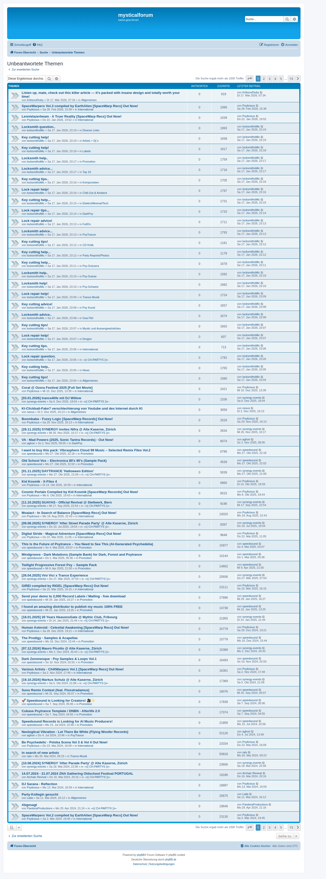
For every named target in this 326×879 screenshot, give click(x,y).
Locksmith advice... (37, 168)
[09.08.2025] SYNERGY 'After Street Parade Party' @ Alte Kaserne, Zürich (80, 523)
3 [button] (269, 78)
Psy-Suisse (90, 276)
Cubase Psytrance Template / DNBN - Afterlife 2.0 (61, 711)
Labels (87, 151)
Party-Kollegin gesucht (40, 794)
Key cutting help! (35, 137)
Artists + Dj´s (91, 140)
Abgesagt (29, 805)
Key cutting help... (36, 200)
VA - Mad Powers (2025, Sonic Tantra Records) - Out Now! (67, 440)
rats (29, 756)
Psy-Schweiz (91, 286)
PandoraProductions (39, 808)
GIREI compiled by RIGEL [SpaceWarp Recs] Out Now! (65, 586)
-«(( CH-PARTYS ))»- (96, 359)
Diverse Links (91, 130)
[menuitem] (37, 45)
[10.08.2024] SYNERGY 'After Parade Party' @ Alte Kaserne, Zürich (75, 763)
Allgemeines (89, 100)
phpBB (140, 855)
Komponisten (91, 182)
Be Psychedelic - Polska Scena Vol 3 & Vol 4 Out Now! (64, 742)
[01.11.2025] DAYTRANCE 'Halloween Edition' (58, 471)
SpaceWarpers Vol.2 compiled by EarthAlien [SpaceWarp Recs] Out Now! (80, 815)
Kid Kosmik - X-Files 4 (39, 481)
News (86, 370)
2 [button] (264, 78)
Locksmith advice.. (37, 314)
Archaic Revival (36, 777)
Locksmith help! (34, 283)
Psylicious (33, 109)
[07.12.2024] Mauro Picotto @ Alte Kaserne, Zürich (62, 648)
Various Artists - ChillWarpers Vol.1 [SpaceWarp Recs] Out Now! (73, 669)
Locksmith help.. (35, 158)
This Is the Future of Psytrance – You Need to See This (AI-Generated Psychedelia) (87, 544)
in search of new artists (40, 753)
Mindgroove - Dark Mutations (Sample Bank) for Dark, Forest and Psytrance (82, 554)
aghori (31, 443)
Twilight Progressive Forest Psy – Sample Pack (59, 565)
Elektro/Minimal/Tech (95, 203)
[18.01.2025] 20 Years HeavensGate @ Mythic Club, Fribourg (69, 617)
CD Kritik (88, 245)
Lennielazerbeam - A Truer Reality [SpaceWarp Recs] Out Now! (71, 116)
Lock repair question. (39, 356)
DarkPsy (88, 213)
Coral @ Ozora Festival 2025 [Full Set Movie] (57, 388)
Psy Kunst (89, 307)
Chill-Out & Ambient (95, 192)
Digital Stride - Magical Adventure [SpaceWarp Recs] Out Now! (71, 534)
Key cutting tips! (35, 241)
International (85, 109)
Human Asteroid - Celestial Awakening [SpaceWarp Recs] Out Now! (75, 627)
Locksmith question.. (38, 127)
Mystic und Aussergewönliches (102, 328)
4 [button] (275, 78)
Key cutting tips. (35, 346)
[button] (249, 79)
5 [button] (281, 78)
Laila (30, 797)
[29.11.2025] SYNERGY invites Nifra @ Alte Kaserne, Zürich (69, 429)
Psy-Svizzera (91, 265)
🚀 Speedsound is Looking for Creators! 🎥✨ (58, 700)
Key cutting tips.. (35, 179)
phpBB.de (170, 859)
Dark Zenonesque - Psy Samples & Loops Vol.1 (59, 659)
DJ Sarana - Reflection (39, 784)
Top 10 (87, 172)
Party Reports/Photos (96, 255)
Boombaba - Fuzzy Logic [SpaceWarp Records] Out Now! (67, 419)
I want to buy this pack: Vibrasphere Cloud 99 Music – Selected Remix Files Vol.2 (86, 450)
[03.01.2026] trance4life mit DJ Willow (51, 398)
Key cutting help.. (36, 367)
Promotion (89, 161)
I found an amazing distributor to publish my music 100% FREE (72, 607)
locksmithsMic (35, 130)
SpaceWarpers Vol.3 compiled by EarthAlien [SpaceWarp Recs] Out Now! (80, 106)
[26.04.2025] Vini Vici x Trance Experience (55, 575)
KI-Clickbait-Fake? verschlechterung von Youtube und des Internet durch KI (82, 408)
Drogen (87, 338)
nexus (30, 411)
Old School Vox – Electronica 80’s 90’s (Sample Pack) (64, 461)
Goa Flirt (88, 318)
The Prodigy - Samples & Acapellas (50, 638)
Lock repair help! (35, 189)
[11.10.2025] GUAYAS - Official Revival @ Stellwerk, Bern (67, 502)
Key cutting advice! (37, 304)
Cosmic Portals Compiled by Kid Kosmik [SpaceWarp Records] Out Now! (80, 492)
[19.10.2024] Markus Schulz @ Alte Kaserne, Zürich (62, 680)
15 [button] (291, 78)
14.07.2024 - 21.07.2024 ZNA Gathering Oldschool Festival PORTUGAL (77, 773)
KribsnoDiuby (35, 100)
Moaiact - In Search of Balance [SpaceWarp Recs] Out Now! (69, 513)
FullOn (87, 224)
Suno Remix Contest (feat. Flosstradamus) (55, 690)
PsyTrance (89, 234)
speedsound (34, 453)
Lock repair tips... (35, 210)
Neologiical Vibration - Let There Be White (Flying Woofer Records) (75, 732)
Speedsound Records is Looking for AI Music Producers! (67, 721)
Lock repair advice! (37, 221)
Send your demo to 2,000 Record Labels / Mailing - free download (74, 596)
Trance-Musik (91, 297)
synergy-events (36, 401)
